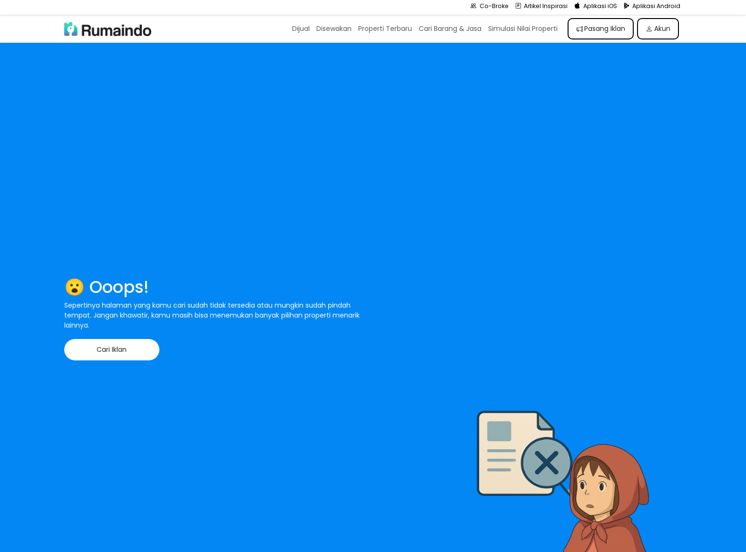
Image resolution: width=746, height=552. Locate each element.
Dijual (301, 28)
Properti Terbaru (385, 28)
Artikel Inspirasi (541, 6)
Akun (658, 28)
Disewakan (334, 28)
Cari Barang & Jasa (450, 28)
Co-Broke (490, 6)
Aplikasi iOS (595, 6)
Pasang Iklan (601, 28)
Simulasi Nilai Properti (523, 28)
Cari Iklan (112, 349)
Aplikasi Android (652, 6)
